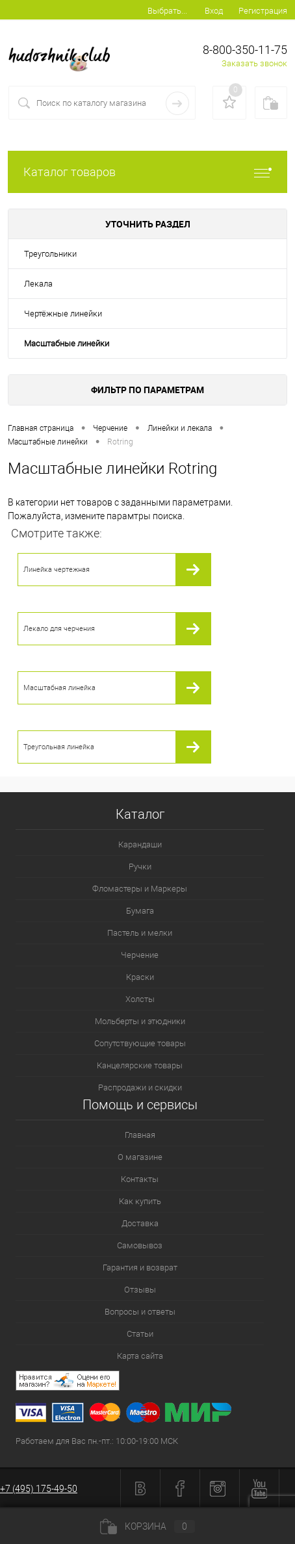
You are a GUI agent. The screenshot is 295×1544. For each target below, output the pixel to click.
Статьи (140, 1334)
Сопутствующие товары (140, 1043)
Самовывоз (139, 1245)
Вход (214, 11)
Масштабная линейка (59, 688)
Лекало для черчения (59, 628)
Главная (140, 1135)
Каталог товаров (147, 172)
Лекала (38, 284)
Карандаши (140, 844)
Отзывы (140, 1289)
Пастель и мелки (139, 933)
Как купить (140, 1201)
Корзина (147, 1526)
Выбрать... (167, 11)
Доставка (140, 1223)
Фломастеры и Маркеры (139, 889)
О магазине (140, 1157)
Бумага (140, 911)
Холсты (140, 999)
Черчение (140, 955)
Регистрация (262, 11)
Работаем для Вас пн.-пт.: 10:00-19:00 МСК (97, 1441)
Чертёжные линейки (63, 313)
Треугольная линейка (58, 747)
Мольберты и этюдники (140, 1021)
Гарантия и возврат (140, 1267)
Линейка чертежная (56, 569)
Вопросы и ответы (140, 1312)
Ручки (140, 866)
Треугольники (50, 254)
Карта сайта (140, 1356)
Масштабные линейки (66, 343)
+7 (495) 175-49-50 (38, 1489)
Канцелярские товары (140, 1065)
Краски (140, 977)
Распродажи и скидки (140, 1087)
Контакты (140, 1179)
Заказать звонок (254, 63)
